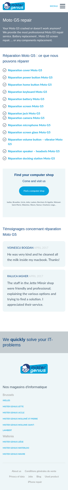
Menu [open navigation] (57, 6)
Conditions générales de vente (40, 471)
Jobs (30, 476)
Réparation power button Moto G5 (30, 77)
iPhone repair (35, 481)
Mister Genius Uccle (13, 412)
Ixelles (6, 400)
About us (16, 471)
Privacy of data (17, 476)
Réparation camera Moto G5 (26, 117)
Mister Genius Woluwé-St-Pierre (20, 418)
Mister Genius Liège (13, 442)
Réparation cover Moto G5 (25, 70)
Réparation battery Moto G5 (26, 99)
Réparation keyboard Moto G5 (27, 91)
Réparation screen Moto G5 (26, 106)
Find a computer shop (34, 190)
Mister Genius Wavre (14, 454)
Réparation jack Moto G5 (24, 113)
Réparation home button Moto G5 (30, 84)
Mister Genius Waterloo (16, 448)
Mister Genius (16, 6)
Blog (38, 476)
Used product (52, 476)
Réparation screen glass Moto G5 (29, 132)
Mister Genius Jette (13, 406)
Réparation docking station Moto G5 (31, 158)
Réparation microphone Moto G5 (29, 125)
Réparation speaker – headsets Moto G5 (34, 151)
